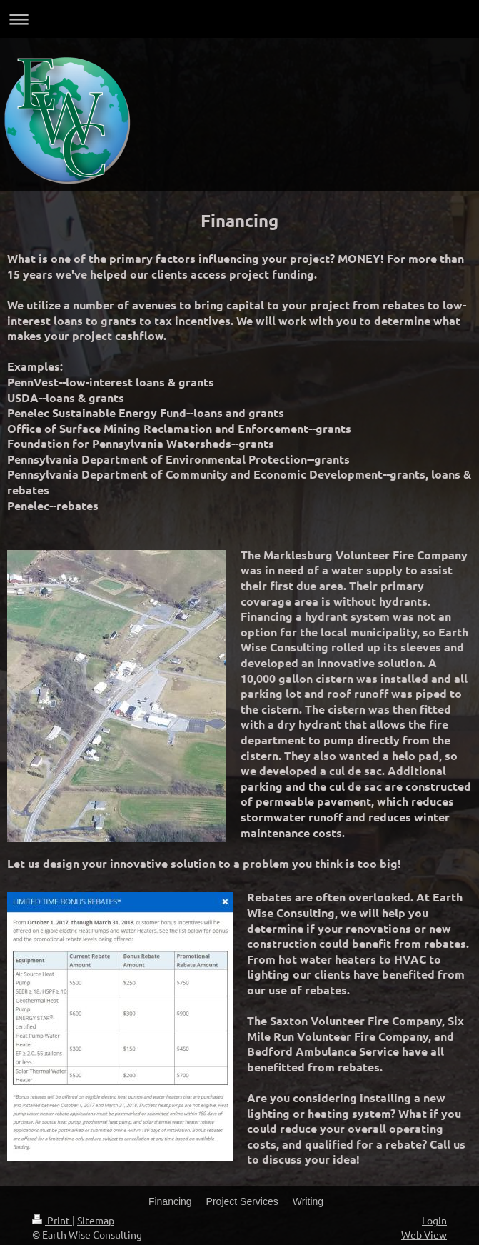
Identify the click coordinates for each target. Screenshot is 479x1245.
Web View (424, 1234)
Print (52, 1220)
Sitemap (95, 1220)
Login (434, 1220)
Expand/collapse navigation (239, 19)
